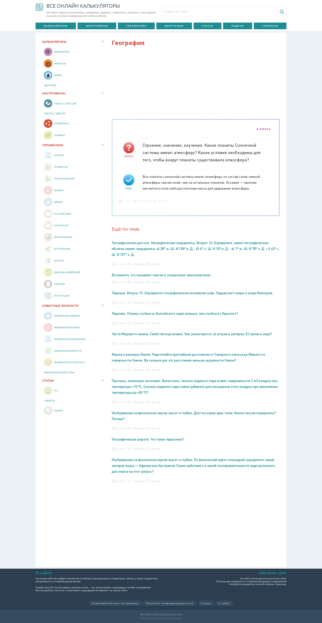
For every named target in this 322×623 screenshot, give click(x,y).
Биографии (174, 25)
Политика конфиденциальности (169, 603)
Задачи (237, 25)
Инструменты (97, 25)
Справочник (136, 25)
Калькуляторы (56, 25)
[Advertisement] (196, 83)
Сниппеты (270, 25)
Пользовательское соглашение (115, 603)
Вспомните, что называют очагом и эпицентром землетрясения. (161, 275)
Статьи (207, 25)
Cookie (206, 603)
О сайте (224, 603)
